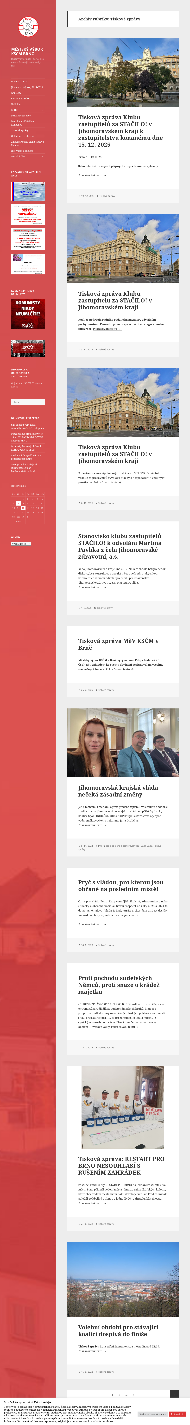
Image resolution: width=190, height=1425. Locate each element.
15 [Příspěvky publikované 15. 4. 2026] (23, 507)
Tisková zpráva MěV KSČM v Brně (118, 644)
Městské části (18, 156)
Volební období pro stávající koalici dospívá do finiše (118, 1330)
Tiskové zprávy (19, 130)
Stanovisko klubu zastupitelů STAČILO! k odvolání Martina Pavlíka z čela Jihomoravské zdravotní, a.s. (120, 546)
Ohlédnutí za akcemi (22, 136)
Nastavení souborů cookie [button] (152, 1414)
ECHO (14, 109)
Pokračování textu (92, 175)
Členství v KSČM (20, 98)
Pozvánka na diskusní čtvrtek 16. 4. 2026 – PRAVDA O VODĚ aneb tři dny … (27, 437)
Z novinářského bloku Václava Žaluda (27, 143)
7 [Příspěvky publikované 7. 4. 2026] (18, 503)
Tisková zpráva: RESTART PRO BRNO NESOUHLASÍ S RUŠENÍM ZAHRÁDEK (121, 1165)
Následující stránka (174, 1394)
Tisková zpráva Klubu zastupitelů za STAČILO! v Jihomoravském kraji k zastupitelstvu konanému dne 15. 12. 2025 (120, 130)
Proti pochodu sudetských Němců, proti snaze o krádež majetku (119, 984)
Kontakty (16, 92)
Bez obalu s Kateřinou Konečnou (23, 123)
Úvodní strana (19, 81)
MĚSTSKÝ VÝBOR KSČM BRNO (27, 51)
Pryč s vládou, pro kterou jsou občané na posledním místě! (120, 885)
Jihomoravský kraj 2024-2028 (27, 87)
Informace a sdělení (22, 150)
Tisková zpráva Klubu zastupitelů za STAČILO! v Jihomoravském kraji (115, 300)
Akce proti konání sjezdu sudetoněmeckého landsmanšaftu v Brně (24, 468)
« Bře (18, 521)
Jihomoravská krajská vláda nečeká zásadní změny (118, 791)
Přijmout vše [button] (177, 1414)
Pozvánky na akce (21, 115)
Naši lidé (16, 104)
